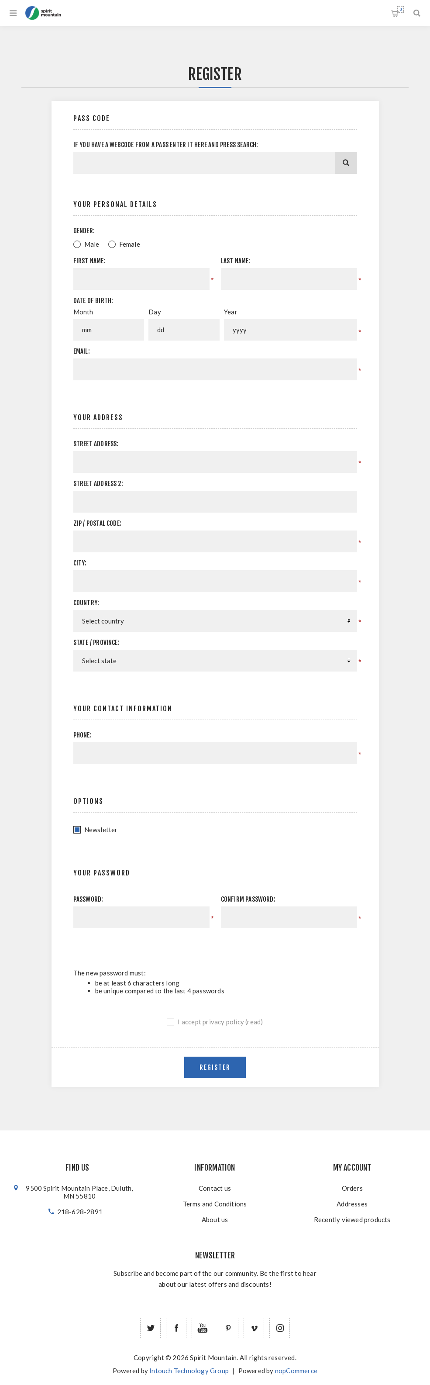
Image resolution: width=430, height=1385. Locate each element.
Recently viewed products (352, 1219)
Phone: (82, 735)
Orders (352, 1188)
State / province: (96, 642)
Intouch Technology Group (189, 1371)
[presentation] (283, 945)
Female (129, 244)
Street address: (96, 444)
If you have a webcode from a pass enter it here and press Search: (165, 145)
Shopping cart (400, 9)
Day (154, 312)
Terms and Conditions (215, 1204)
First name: (89, 261)
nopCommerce (296, 1371)
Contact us (215, 1188)
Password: (88, 899)
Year (230, 312)
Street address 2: (98, 483)
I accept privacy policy (211, 1022)
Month (83, 312)
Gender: (84, 231)
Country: (86, 603)
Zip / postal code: (97, 523)
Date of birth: (93, 300)
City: (80, 563)
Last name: (236, 261)
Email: (81, 351)
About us (215, 1219)
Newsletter (101, 830)
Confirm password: (248, 899)
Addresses (352, 1204)
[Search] (346, 163)
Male (92, 244)
